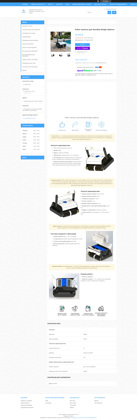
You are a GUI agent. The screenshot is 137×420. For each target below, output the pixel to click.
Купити (82, 44)
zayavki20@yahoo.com (30, 118)
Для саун (72, 400)
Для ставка (73, 403)
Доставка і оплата (100, 4)
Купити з (82, 48)
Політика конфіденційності (118, 4)
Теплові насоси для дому (30, 66)
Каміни (72, 407)
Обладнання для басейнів (30, 40)
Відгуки (24, 70)
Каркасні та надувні (26, 400)
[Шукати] (109, 12)
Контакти (59, 4)
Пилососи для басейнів (29, 47)
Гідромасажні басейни (27, 407)
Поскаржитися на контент (77, 417)
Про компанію (98, 403)
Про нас (50, 4)
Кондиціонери (26, 36)
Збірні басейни (25, 403)
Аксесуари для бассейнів (29, 51)
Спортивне (73, 405)
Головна (25, 4)
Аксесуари (48, 403)
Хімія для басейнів (28, 44)
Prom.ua (77, 414)
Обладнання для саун (29, 63)
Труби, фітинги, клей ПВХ (30, 59)
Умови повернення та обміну (81, 4)
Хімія (46, 400)
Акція (67, 4)
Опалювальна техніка (28, 33)
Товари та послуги (37, 4)
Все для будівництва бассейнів (28, 55)
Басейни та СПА (27, 26)
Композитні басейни (26, 405)
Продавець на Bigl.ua (68, 416)
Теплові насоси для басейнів (31, 29)
